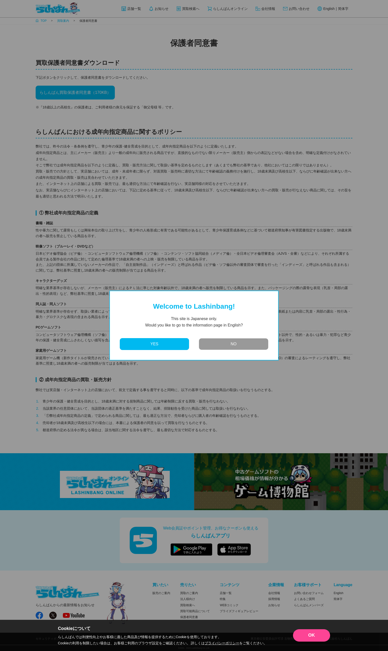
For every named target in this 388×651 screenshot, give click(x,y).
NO (234, 344)
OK (311, 635)
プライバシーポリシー (222, 643)
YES (154, 344)
